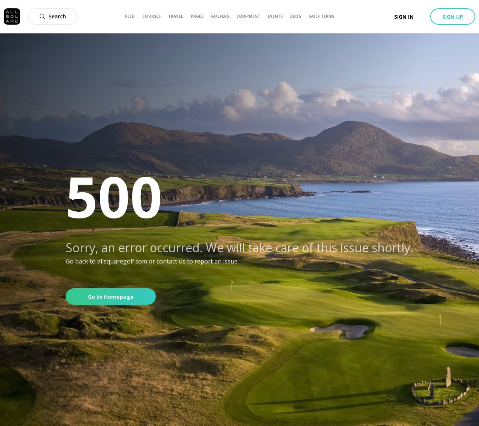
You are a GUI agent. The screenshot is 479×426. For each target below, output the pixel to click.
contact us (171, 261)
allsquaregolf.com (122, 261)
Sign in (404, 16)
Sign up (452, 16)
